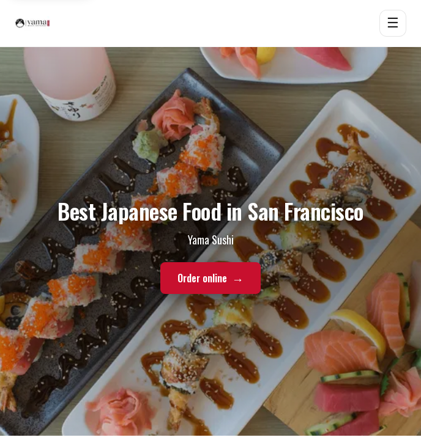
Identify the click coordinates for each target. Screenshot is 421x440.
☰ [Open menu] (393, 23)
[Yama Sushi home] (32, 23)
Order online (210, 278)
